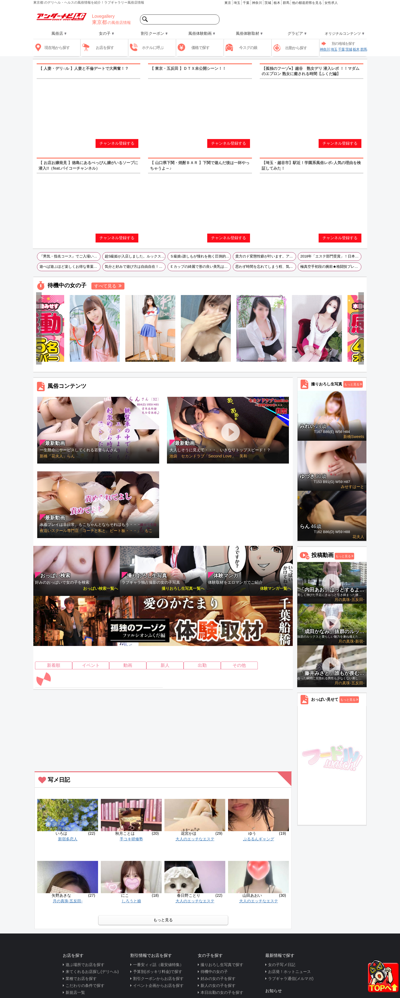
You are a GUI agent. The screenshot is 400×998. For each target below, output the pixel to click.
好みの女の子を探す (218, 978)
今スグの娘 (248, 47)
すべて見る (105, 286)
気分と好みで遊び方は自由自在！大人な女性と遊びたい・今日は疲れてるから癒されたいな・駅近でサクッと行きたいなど (135, 267)
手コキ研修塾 (131, 839)
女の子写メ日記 (281, 964)
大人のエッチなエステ (195, 839)
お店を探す (105, 47)
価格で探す (200, 47)
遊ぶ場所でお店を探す (85, 964)
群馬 (286, 3)
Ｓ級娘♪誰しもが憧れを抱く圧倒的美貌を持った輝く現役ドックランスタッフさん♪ (200, 256)
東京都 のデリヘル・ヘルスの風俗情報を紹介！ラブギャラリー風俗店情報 (88, 2)
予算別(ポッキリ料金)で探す (157, 971)
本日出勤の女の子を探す (222, 992)
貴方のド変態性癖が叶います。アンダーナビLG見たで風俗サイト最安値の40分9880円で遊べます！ (265, 256)
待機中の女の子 (214, 971)
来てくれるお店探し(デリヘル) (92, 971)
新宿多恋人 (68, 839)
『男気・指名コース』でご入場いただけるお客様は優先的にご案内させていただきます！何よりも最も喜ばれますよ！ (69, 256)
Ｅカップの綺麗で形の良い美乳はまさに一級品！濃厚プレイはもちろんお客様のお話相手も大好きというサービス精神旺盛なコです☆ (200, 267)
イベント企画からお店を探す (158, 985)
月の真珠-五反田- (67, 901)
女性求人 (331, 3)
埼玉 (237, 3)
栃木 (277, 3)
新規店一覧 (75, 992)
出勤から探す (296, 48)
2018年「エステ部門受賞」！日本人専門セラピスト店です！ (330, 256)
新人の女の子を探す (218, 985)
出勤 (202, 665)
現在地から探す (57, 47)
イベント (91, 665)
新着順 (53, 665)
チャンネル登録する (116, 143)
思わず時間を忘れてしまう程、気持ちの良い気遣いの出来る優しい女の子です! (265, 267)
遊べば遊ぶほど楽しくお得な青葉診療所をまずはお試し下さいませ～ (69, 267)
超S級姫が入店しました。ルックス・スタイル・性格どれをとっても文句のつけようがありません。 (135, 256)
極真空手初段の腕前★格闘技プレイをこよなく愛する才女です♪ (330, 267)
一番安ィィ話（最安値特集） (158, 964)
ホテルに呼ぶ (153, 47)
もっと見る (163, 920)
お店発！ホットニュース (289, 971)
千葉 (246, 3)
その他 (239, 665)
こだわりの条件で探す (85, 985)
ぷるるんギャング (258, 839)
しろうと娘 (131, 901)
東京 (227, 3)
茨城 (267, 3)
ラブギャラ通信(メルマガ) (290, 978)
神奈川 (257, 3)
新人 (165, 665)
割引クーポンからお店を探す (158, 978)
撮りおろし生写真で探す (222, 964)
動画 (127, 665)
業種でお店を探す (81, 978)
